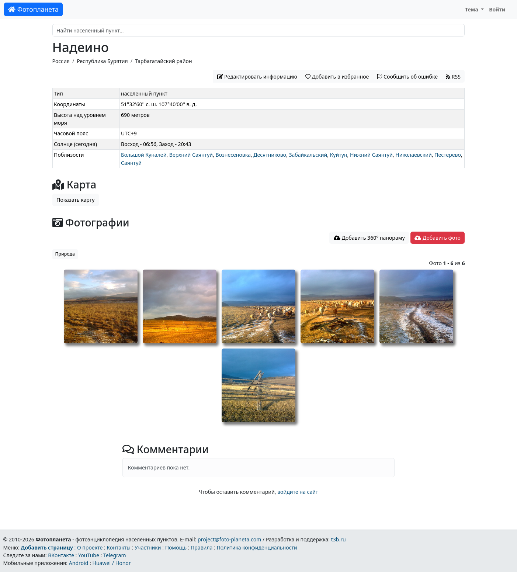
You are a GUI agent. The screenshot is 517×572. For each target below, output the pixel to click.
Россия (61, 61)
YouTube (88, 555)
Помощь (176, 547)
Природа (65, 254)
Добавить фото (437, 237)
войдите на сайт (297, 491)
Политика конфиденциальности (257, 547)
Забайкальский (308, 154)
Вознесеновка (232, 154)
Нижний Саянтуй (371, 154)
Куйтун (338, 154)
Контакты (119, 547)
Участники (148, 547)
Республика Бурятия (102, 61)
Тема (472, 9)
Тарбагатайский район (163, 61)
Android (79, 562)
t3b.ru (338, 539)
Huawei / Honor (111, 562)
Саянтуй (131, 162)
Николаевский (413, 154)
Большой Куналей (143, 154)
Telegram (114, 555)
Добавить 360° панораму (369, 237)
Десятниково (269, 154)
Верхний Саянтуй (191, 154)
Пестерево (447, 154)
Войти (497, 9)
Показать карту (75, 199)
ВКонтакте (61, 555)
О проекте (90, 547)
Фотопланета (33, 9)
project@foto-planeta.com (229, 539)
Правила (201, 547)
